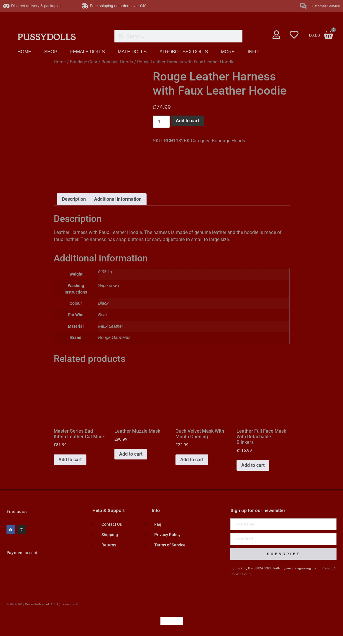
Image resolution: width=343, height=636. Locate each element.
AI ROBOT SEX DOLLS (184, 51)
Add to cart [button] (70, 459)
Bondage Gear (83, 62)
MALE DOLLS (132, 51)
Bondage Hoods (117, 62)
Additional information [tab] (118, 199)
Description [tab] (74, 199)
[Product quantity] (161, 122)
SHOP (50, 51)
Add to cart (187, 120)
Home (60, 62)
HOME (24, 51)
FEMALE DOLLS (87, 51)
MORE (228, 51)
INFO (253, 51)
